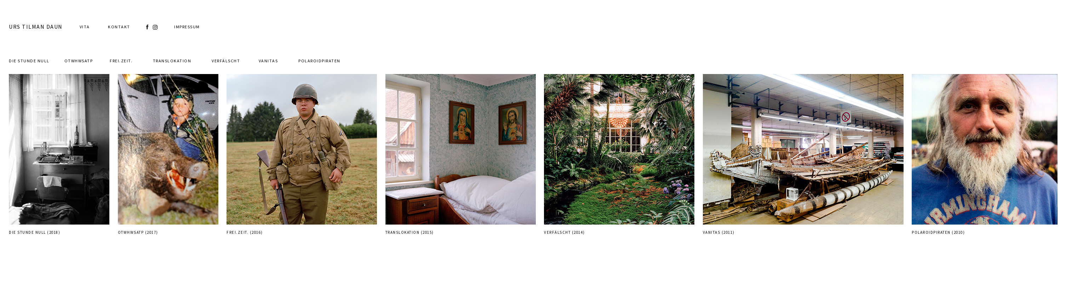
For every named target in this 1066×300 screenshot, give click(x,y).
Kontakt (119, 26)
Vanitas (268, 60)
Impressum (187, 26)
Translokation (172, 60)
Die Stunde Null (29, 60)
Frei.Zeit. (121, 60)
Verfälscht (226, 60)
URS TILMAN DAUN (36, 26)
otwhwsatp (78, 60)
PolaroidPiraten (319, 60)
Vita (85, 26)
